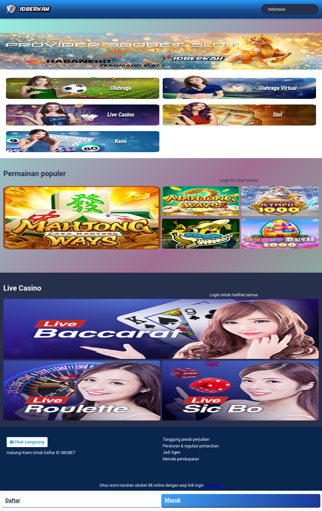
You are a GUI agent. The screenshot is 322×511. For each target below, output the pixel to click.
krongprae (214, 485)
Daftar (12, 500)
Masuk (173, 500)
